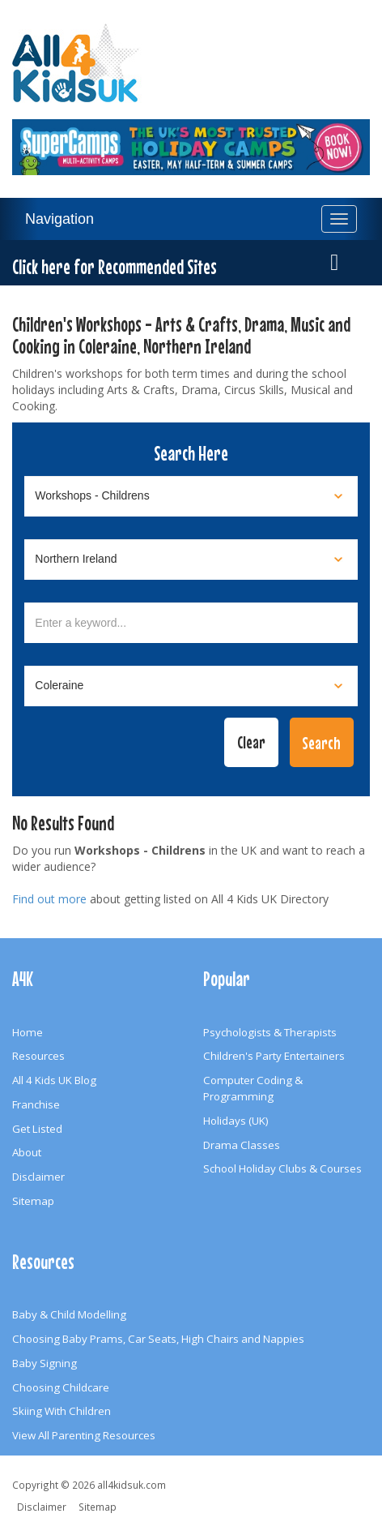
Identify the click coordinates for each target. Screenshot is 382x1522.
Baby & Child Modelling (69, 1314)
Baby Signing (44, 1363)
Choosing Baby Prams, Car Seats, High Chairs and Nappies (158, 1338)
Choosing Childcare (60, 1387)
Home (27, 1032)
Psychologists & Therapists (270, 1032)
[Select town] (191, 686)
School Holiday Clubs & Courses (282, 1168)
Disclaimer (38, 1176)
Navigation (59, 219)
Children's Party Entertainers (274, 1055)
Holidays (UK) (236, 1120)
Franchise (36, 1104)
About (26, 1152)
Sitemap (33, 1201)
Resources (38, 1055)
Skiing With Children (61, 1411)
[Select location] (191, 559)
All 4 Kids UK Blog (54, 1080)
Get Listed (37, 1128)
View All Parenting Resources (83, 1435)
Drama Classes (241, 1145)
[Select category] (191, 496)
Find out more (49, 899)
